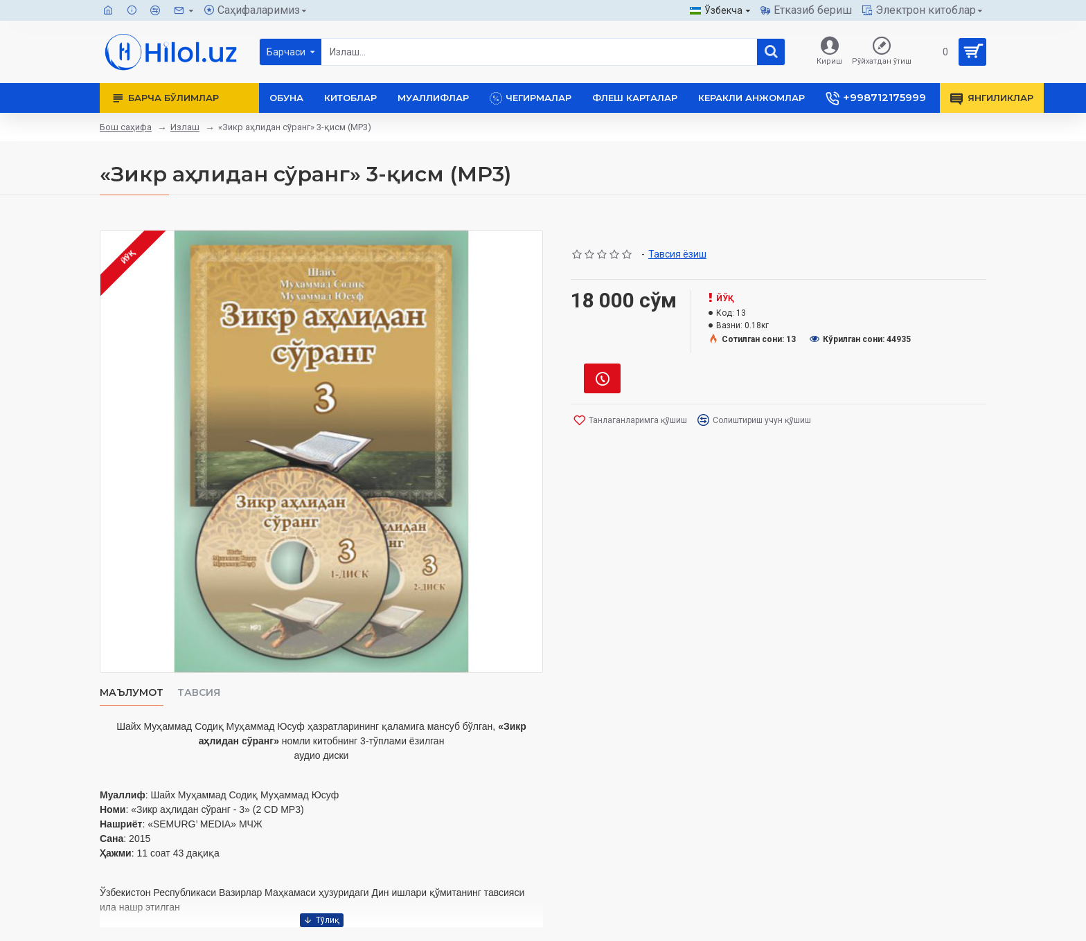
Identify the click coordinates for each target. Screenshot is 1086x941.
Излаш (184, 127)
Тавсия (198, 693)
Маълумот (131, 693)
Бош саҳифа (126, 127)
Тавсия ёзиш (677, 254)
